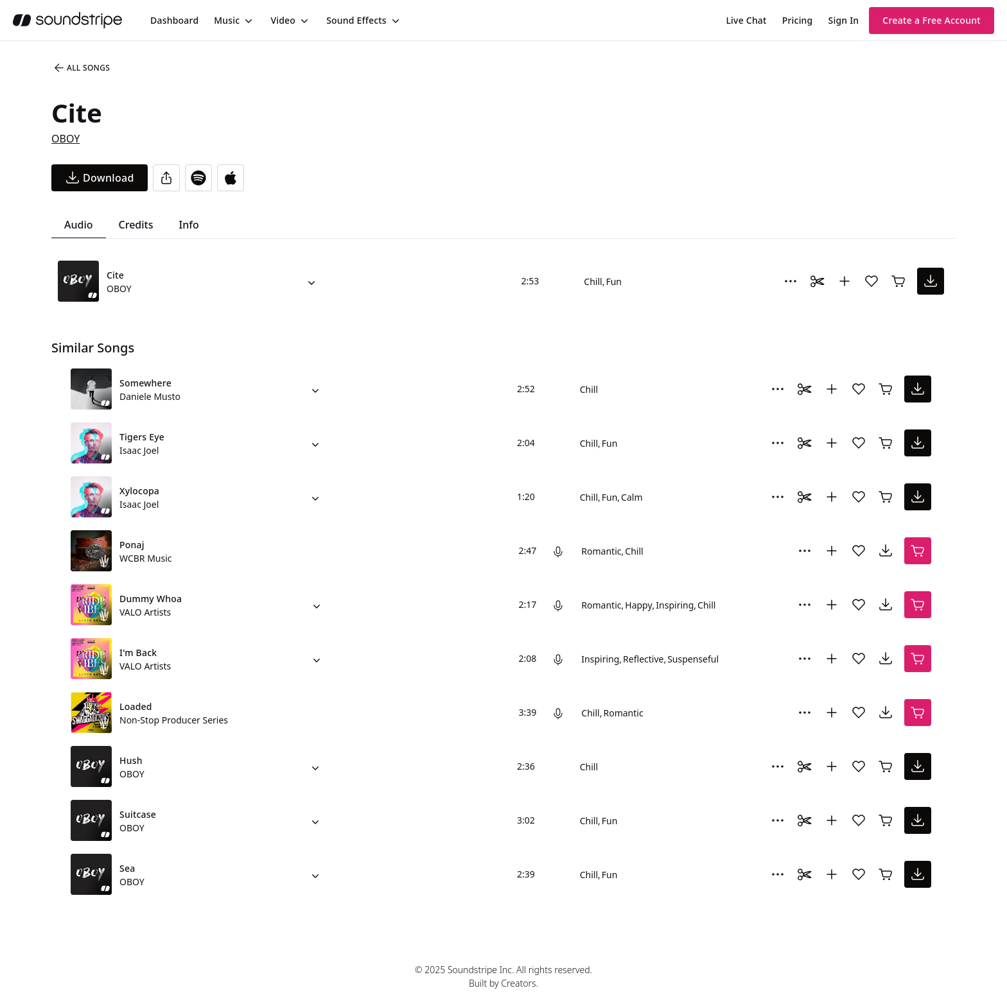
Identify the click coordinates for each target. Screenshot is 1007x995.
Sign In (843, 20)
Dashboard (174, 20)
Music (227, 20)
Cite (115, 275)
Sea (127, 868)
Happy (638, 605)
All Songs (81, 68)
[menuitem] (174, 20)
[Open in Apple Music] (230, 177)
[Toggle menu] (247, 20)
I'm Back (138, 652)
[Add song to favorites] (871, 281)
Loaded (135, 706)
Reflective (643, 659)
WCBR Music (145, 558)
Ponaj (131, 545)
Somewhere (145, 383)
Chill (593, 281)
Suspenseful (693, 659)
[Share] (166, 177)
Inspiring (675, 605)
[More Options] (790, 281)
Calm (631, 497)
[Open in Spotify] (198, 177)
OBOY (65, 139)
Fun (614, 281)
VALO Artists (145, 612)
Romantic (601, 551)
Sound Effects (356, 20)
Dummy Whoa (150, 599)
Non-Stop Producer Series (173, 720)
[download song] (99, 177)
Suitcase (137, 814)
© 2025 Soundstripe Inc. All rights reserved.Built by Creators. (503, 976)
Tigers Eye (141, 437)
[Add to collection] (844, 281)
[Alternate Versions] (311, 281)
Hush (131, 760)
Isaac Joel (139, 450)
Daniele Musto (149, 396)
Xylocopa (139, 491)
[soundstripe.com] (67, 20)
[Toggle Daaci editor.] (817, 281)
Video (282, 20)
